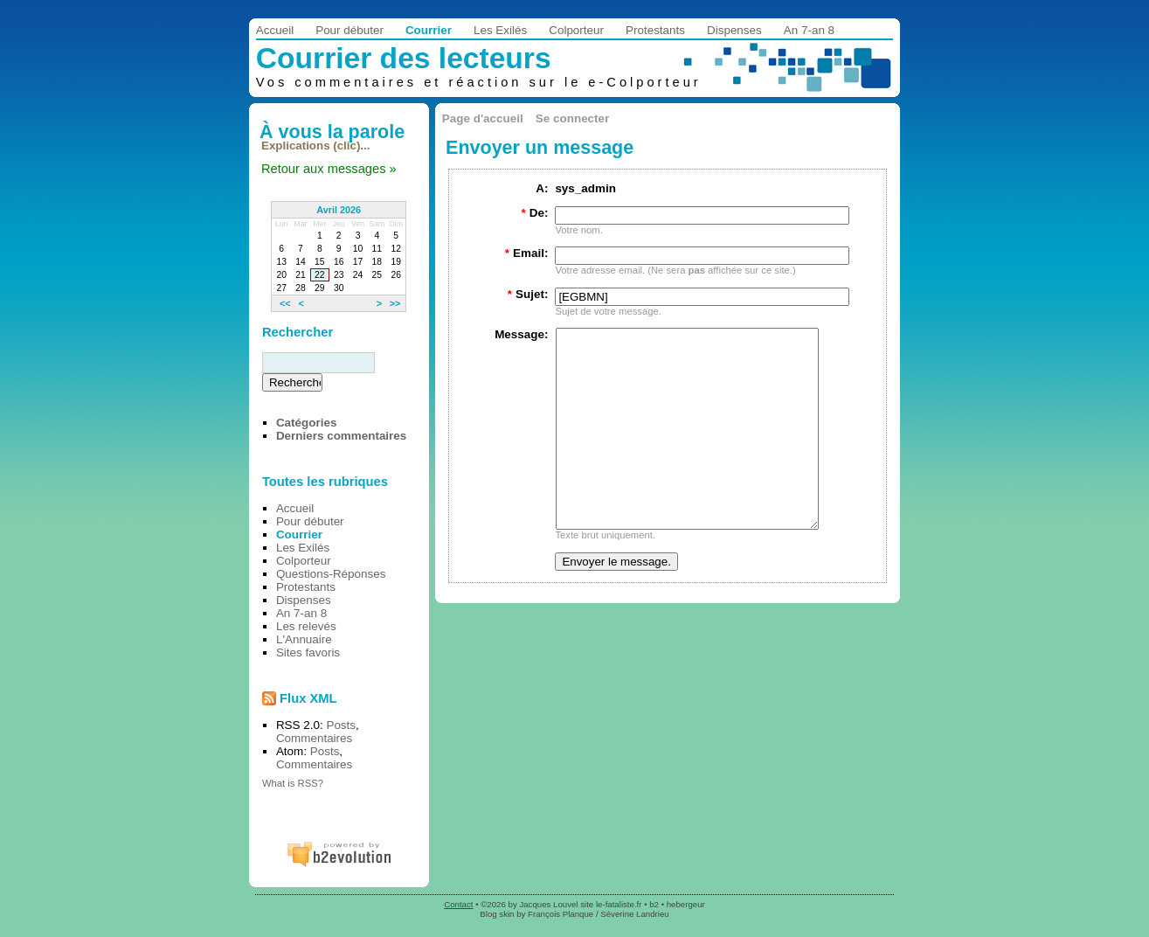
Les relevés (306, 626)
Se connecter (572, 118)
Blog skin (497, 914)
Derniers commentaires (341, 435)
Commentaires (314, 738)
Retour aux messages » (329, 169)
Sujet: (528, 294)
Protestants (655, 30)
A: (542, 188)
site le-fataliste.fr (610, 904)
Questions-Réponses (331, 573)
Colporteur (576, 30)
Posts (341, 725)
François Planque (560, 914)
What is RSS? (292, 783)
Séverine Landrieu (634, 914)
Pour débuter (349, 30)
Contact (458, 904)
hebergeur (686, 904)
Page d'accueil (482, 118)
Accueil (275, 30)
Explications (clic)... (315, 145)
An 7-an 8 (809, 30)
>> (395, 303)
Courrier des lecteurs (403, 58)
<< (285, 303)
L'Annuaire (304, 639)
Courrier (428, 30)
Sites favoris (308, 652)
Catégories (306, 422)
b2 (654, 904)
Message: (521, 334)
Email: (527, 253)
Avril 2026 (338, 210)
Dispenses (734, 30)
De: (534, 212)
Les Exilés (500, 30)
